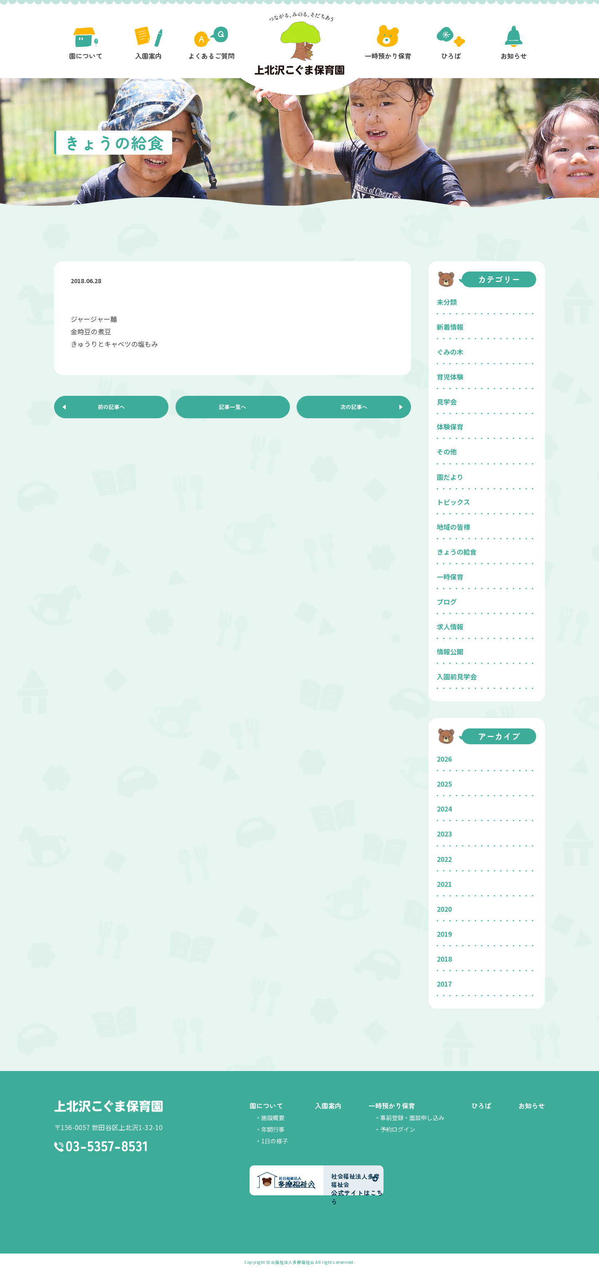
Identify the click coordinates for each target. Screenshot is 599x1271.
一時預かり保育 (392, 1106)
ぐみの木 (450, 352)
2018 (444, 959)
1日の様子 (274, 1141)
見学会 (447, 402)
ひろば (481, 1106)
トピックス (453, 502)
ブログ (447, 602)
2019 (444, 934)
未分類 (447, 302)
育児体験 (450, 377)
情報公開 (450, 651)
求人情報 (450, 627)
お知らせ (531, 1106)
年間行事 (273, 1129)
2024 (444, 809)
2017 (444, 984)
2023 (444, 834)
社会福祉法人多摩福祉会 (290, 1262)
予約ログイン (397, 1129)
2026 (444, 759)
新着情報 (450, 327)
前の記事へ (111, 409)
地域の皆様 (453, 527)
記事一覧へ (232, 409)
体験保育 (450, 427)
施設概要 (273, 1117)
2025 (444, 784)
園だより (450, 477)
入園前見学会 (457, 676)
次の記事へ (354, 409)
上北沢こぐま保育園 (108, 1106)
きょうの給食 (457, 552)
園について (266, 1106)
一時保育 (450, 577)
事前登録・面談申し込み (412, 1117)
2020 (444, 909)
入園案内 (328, 1106)
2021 (444, 884)
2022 (444, 859)
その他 (447, 452)
